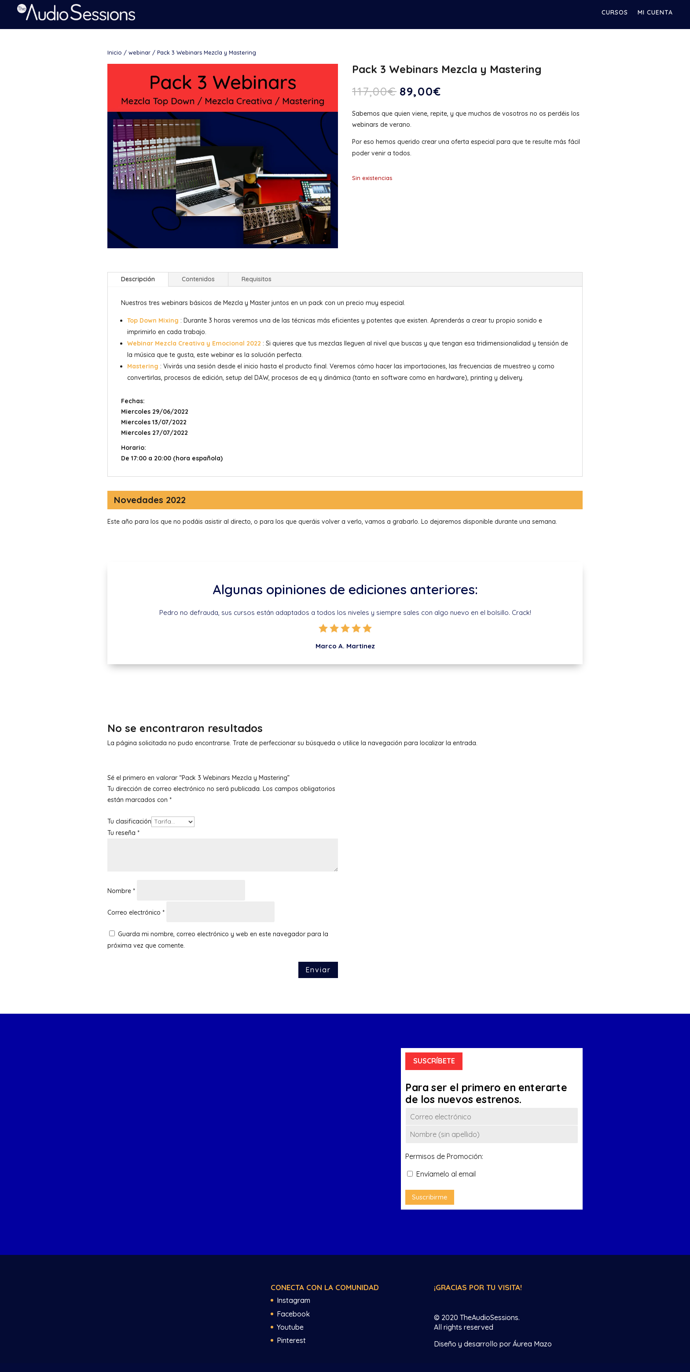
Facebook (293, 1313)
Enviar (318, 969)
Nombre (121, 891)
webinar (139, 52)
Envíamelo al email (441, 1174)
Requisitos (257, 279)
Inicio (114, 52)
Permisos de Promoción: (444, 1156)
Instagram (293, 1300)
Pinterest (291, 1340)
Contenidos (198, 279)
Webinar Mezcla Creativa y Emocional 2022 (194, 343)
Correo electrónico (136, 912)
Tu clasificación (129, 821)
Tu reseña (123, 833)
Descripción (138, 279)
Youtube (290, 1327)
